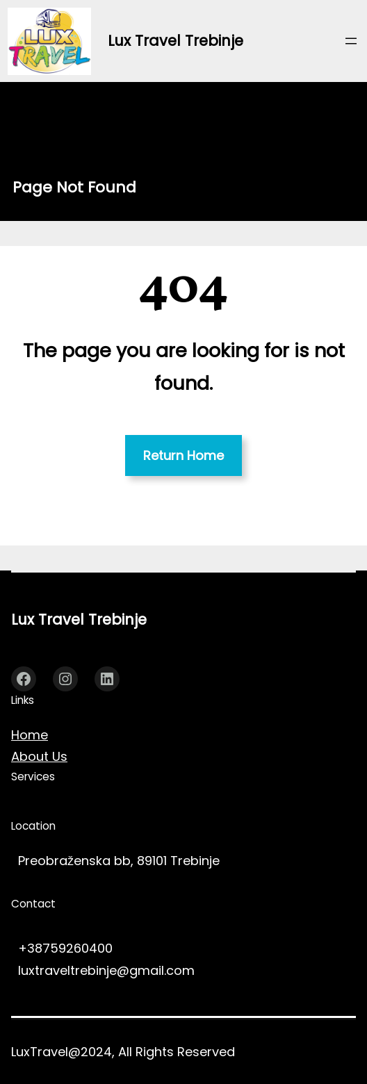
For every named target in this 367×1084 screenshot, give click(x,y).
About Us (39, 756)
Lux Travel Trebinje (175, 41)
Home (29, 735)
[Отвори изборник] (351, 41)
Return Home (183, 455)
